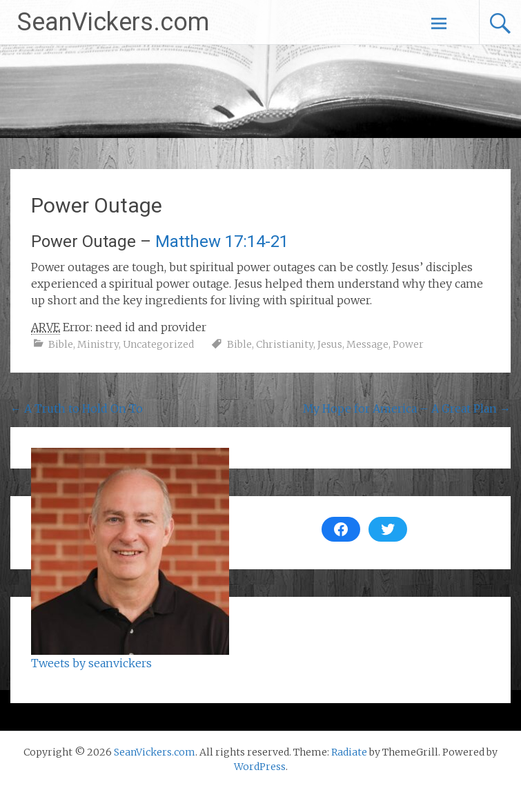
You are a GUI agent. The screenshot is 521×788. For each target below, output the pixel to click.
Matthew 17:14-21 (221, 241)
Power (408, 344)
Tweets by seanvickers (91, 663)
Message (367, 344)
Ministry (98, 344)
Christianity (284, 344)
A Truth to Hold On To (76, 408)
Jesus (329, 344)
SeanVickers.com (113, 22)
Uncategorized (158, 344)
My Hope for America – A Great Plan (407, 408)
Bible (60, 344)
